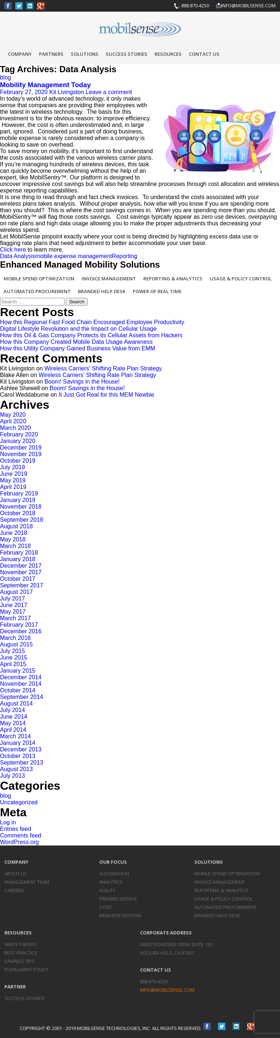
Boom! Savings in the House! (82, 381)
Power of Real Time (157, 291)
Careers (14, 890)
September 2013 (21, 762)
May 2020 (13, 415)
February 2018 (19, 552)
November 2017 (21, 572)
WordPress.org (19, 842)
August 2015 (16, 644)
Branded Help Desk (101, 291)
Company (20, 54)
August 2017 (16, 592)
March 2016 (15, 638)
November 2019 (21, 454)
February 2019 (19, 493)
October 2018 (17, 513)
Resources (168, 54)
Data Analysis (17, 256)
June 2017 (13, 605)
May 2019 (13, 480)
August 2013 (16, 769)
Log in (8, 822)
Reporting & (221, 890)
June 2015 (13, 657)
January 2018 (17, 559)
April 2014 (13, 730)
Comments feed (20, 835)
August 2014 (16, 703)
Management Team (26, 882)
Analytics (110, 882)
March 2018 (15, 546)
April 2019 (13, 487)
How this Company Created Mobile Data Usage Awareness (76, 342)
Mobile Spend (227, 873)
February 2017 (19, 625)
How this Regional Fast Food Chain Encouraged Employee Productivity (92, 322)
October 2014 (17, 690)
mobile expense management (73, 256)
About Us (15, 873)
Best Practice (20, 952)
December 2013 (21, 749)
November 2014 (21, 684)
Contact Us (204, 54)
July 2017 (12, 598)
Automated (225, 907)
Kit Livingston (66, 92)
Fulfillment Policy (26, 969)
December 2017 (21, 566)
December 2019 (21, 447)
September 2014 (21, 697)
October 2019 (17, 461)
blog (5, 77)
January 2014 (17, 743)
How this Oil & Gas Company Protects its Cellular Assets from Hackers (91, 335)
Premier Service (118, 898)
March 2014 (15, 736)
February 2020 (19, 434)
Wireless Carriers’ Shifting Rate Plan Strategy (103, 368)
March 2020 (15, 428)
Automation (114, 873)
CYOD (105, 907)
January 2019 (17, 500)
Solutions (84, 54)
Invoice (219, 882)
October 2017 (17, 579)
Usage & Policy (223, 898)
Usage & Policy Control (241, 278)
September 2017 (21, 585)
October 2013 (17, 756)
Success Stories (126, 54)
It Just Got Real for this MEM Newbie (106, 395)
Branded (217, 915)
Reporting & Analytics (172, 278)
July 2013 (12, 776)
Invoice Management (109, 278)
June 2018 (13, 533)
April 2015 (13, 664)
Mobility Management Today (45, 85)
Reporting (124, 256)
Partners (51, 54)
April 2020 (13, 421)
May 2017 (13, 612)
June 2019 (13, 474)
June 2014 (13, 717)
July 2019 (12, 467)
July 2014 (12, 710)
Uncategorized (19, 802)
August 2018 (16, 526)
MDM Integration (120, 915)
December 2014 (21, 677)
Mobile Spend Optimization (39, 278)
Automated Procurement (37, 291)
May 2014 (13, 723)
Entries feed (15, 829)
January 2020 (17, 441)
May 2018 (13, 539)
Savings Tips (19, 961)
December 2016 (21, 631)
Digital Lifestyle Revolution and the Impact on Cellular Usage (78, 329)
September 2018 (21, 520)
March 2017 (15, 618)
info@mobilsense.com (248, 5)
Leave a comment (109, 92)
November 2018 (21, 507)
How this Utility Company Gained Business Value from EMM (77, 348)
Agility (107, 890)
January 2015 (17, 671)
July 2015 (12, 651)
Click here (13, 249)
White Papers (20, 944)
